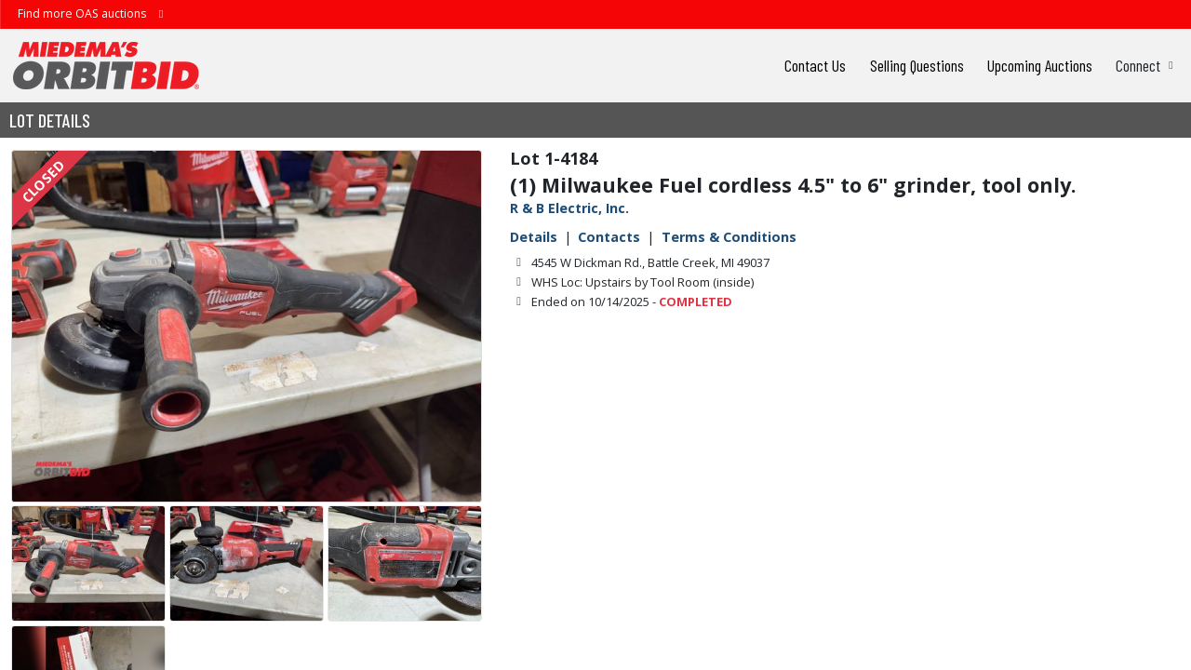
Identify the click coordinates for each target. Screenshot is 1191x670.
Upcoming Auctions (1039, 65)
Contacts (609, 237)
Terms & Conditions (729, 237)
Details (533, 237)
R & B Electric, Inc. (569, 208)
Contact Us (815, 65)
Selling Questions (917, 65)
